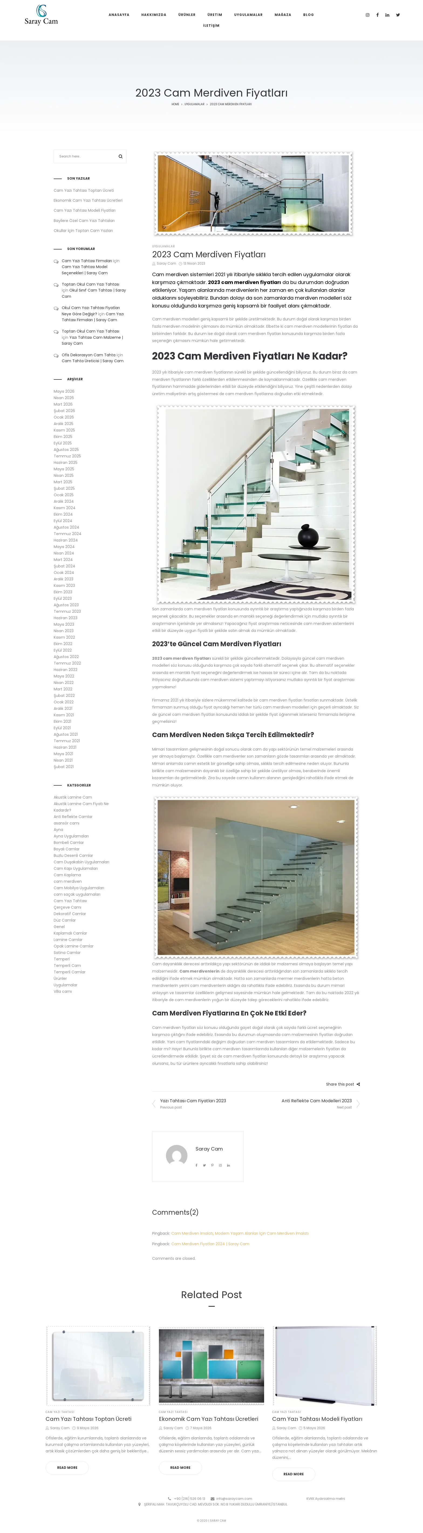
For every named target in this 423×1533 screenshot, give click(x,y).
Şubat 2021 (64, 766)
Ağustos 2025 (66, 449)
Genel (59, 926)
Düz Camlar (65, 920)
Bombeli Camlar (69, 842)
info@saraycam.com (234, 1498)
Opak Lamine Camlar (74, 946)
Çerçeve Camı (67, 907)
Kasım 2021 (64, 715)
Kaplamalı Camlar (70, 933)
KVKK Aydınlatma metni (325, 1498)
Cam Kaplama (67, 875)
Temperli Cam (67, 965)
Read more (67, 1467)
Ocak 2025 (64, 495)
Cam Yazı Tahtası (70, 901)
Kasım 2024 (65, 508)
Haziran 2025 (65, 462)
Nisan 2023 (64, 631)
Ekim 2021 (62, 721)
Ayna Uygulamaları (71, 836)
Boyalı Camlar (67, 849)
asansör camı (66, 823)
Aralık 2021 (63, 708)
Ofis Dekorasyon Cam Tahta (88, 355)
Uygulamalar (194, 104)
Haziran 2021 (65, 747)
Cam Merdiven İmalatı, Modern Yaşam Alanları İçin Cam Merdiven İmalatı (240, 1233)
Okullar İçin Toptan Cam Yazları (83, 230)
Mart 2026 (63, 404)
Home (175, 104)
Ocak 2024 (64, 572)
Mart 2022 (63, 689)
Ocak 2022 (64, 702)
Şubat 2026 (64, 410)
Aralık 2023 (63, 579)
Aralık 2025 (63, 423)
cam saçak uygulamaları (77, 894)
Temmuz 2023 (67, 611)
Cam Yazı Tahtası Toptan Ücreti (84, 190)
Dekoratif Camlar (70, 913)
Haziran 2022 (65, 669)
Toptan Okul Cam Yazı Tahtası (90, 284)
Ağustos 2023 (66, 605)
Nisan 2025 (64, 475)
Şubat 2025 (64, 488)
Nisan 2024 (64, 553)
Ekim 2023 (63, 592)
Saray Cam (164, 263)
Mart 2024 (63, 559)
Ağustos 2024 (66, 527)
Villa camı (63, 991)
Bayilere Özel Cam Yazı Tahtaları (84, 220)
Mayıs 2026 (64, 391)
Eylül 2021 (62, 728)
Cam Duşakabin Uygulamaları (81, 862)
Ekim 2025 (63, 436)
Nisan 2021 (63, 760)
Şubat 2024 (64, 566)
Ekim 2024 (63, 514)
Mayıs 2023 (64, 624)
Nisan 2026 (64, 398)
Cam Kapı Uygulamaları (76, 868)
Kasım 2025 (64, 430)
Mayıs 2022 (64, 676)
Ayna (58, 829)
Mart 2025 (63, 482)
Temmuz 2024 (67, 533)
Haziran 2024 (66, 540)
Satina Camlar (67, 952)
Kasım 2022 (64, 637)
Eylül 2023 (63, 598)
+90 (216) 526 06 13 (189, 1498)
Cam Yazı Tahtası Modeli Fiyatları (84, 210)
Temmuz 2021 (67, 741)
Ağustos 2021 (66, 734)
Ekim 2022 (63, 643)
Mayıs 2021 (63, 754)
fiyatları (202, 658)
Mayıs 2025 (64, 469)
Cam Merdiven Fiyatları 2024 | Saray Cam (210, 1244)
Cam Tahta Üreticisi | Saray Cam (93, 361)
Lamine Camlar (68, 939)
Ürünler (60, 978)
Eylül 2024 (63, 520)
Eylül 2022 (63, 650)
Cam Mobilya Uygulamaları (79, 888)
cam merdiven (68, 881)
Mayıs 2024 (64, 546)
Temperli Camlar (70, 972)
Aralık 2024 (64, 501)
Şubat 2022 (64, 695)
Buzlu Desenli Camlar (73, 855)
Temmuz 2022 (67, 663)
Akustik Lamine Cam (73, 797)
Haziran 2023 (65, 618)
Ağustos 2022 (66, 656)
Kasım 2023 (64, 585)
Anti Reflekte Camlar (73, 816)
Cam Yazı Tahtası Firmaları (87, 261)
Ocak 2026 (64, 417)
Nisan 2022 (64, 682)
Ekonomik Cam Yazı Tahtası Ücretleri (88, 200)
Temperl (62, 959)
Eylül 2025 (63, 443)
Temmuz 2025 (67, 456)
